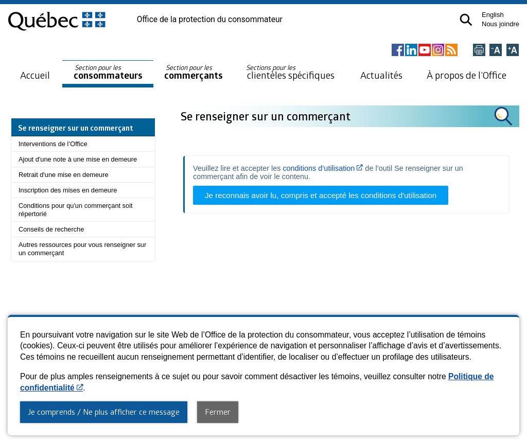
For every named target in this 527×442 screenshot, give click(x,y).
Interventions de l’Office (53, 144)
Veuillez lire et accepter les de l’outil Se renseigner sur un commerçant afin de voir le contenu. (328, 172)
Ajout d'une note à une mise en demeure (78, 159)
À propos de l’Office (466, 74)
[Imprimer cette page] (479, 51)
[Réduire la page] (495, 51)
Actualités (381, 74)
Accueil (35, 74)
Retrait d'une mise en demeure (64, 175)
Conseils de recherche (51, 229)
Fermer (218, 411)
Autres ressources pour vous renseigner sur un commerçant (82, 249)
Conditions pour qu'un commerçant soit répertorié (76, 210)
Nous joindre (500, 24)
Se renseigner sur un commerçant (267, 116)
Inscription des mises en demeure (68, 190)
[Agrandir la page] (512, 51)
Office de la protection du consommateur (210, 19)
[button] (466, 20)
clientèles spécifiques (290, 72)
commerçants (193, 72)
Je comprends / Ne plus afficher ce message (104, 411)
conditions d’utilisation (323, 168)
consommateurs (108, 72)
